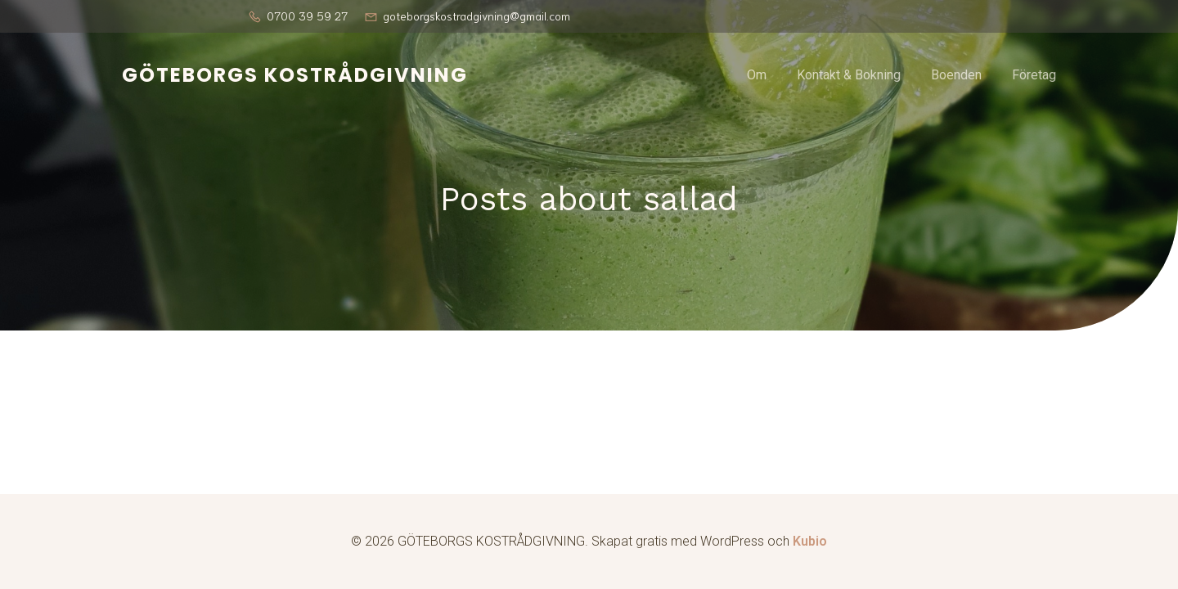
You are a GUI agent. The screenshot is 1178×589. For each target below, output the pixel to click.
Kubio (810, 541)
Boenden (956, 75)
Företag (1034, 75)
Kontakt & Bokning (849, 75)
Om (757, 75)
